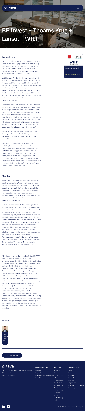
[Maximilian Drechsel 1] (5, 326)
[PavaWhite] (10, 8)
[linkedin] (3, 406)
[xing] (8, 406)
